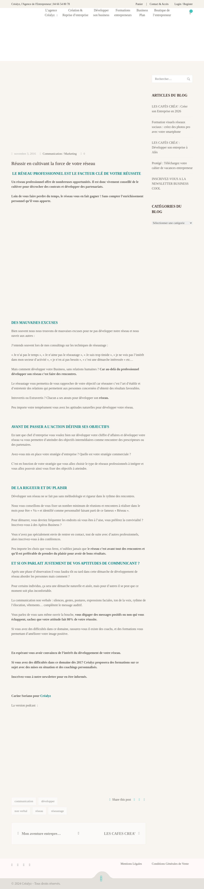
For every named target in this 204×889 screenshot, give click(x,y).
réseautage (57, 811)
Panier (139, 4)
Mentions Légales (131, 863)
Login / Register (184, 4)
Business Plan (142, 13)
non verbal (21, 811)
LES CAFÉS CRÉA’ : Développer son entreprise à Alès (169, 147)
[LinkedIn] (23, 865)
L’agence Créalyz (51, 13)
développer (48, 801)
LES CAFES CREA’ (119, 834)
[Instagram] (29, 865)
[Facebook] (12, 865)
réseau (39, 811)
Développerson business (101, 13)
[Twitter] (18, 865)
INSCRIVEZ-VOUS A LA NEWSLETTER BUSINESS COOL (170, 183)
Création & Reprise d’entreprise (75, 13)
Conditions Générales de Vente (170, 863)
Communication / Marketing (60, 153)
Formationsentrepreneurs (123, 13)
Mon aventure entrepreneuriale (42, 834)
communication (24, 801)
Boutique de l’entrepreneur (162, 13)
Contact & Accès (159, 4)
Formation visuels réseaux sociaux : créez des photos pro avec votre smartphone (171, 126)
